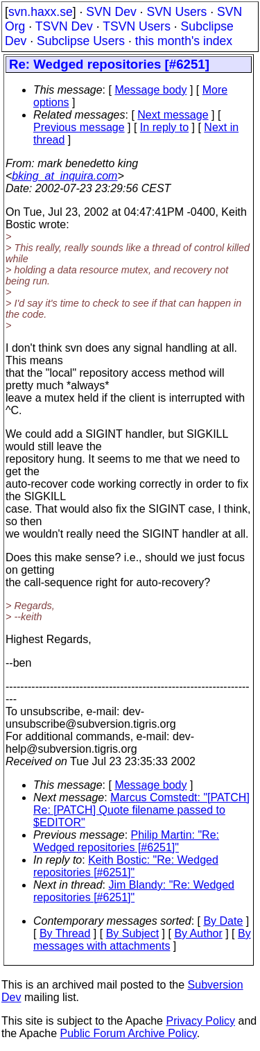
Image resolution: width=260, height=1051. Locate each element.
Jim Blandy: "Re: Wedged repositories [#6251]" (133, 891)
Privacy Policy (200, 1021)
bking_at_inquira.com (64, 176)
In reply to (164, 127)
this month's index (183, 41)
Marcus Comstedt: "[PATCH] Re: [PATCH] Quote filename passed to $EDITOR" (141, 810)
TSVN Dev (64, 26)
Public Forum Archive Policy (128, 1033)
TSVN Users (137, 26)
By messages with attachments (142, 940)
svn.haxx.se (40, 12)
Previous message (79, 127)
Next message (172, 115)
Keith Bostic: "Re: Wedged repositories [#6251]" (125, 866)
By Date (223, 921)
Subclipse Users (81, 41)
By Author (198, 933)
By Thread (65, 933)
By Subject (132, 933)
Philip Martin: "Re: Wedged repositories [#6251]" (126, 841)
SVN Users (176, 12)
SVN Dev (111, 12)
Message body (150, 90)
